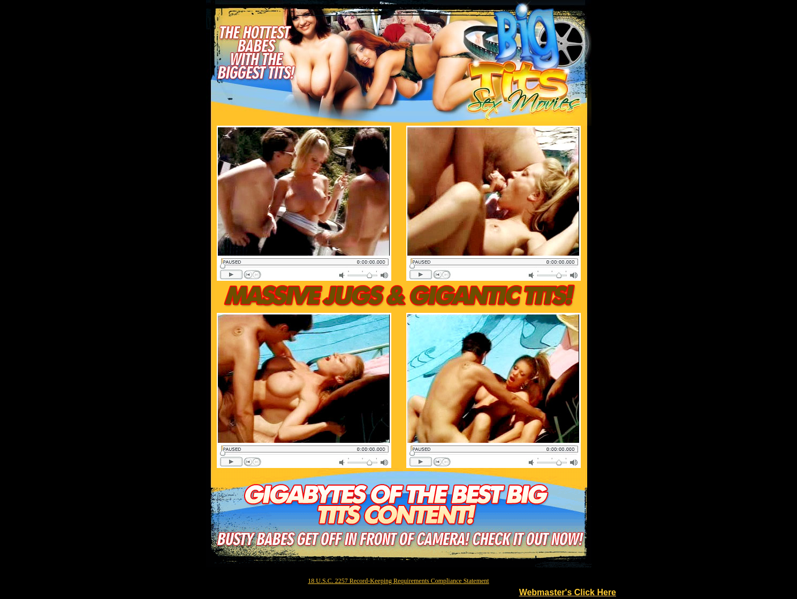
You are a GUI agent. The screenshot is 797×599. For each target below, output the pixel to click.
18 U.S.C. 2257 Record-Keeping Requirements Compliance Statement (398, 581)
